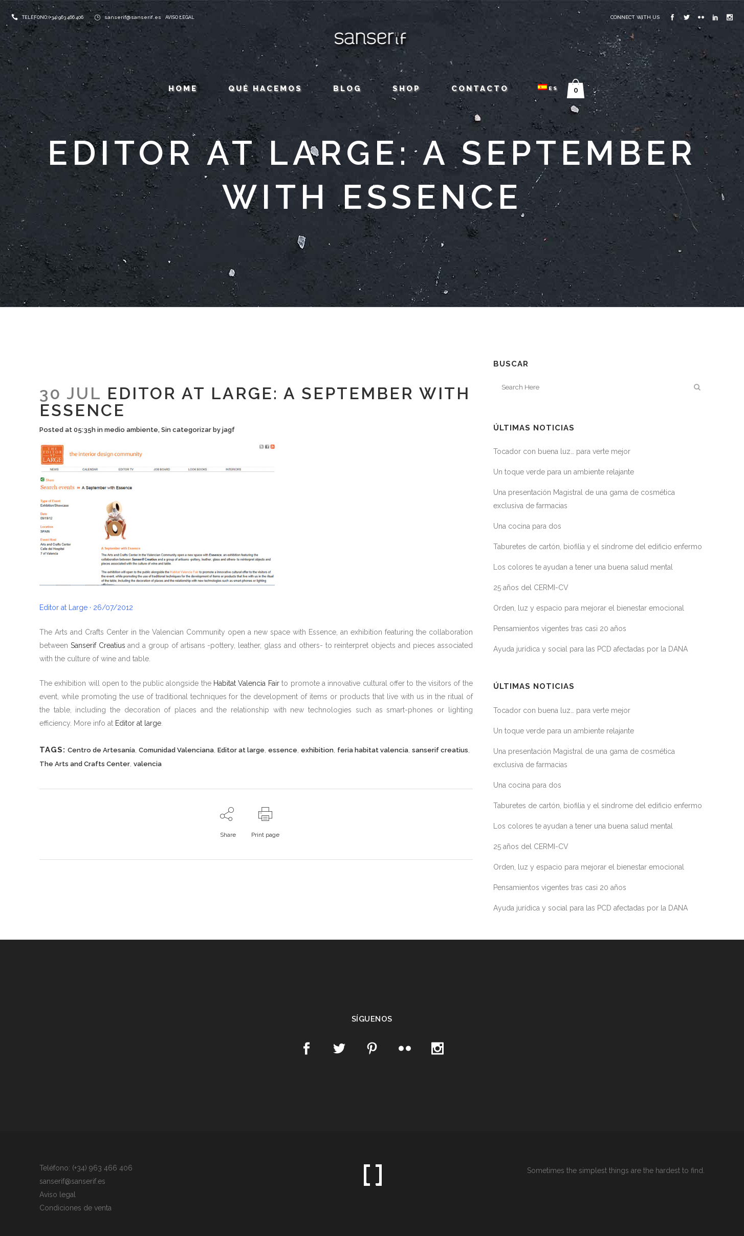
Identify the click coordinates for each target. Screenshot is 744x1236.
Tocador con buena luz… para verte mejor (561, 451)
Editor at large (138, 723)
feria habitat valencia (372, 750)
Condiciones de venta (75, 1208)
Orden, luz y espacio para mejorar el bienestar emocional (588, 608)
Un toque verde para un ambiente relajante (563, 472)
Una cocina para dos (527, 526)
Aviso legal (57, 1194)
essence (282, 750)
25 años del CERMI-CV (530, 587)
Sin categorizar (186, 429)
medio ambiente (131, 429)
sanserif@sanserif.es (132, 17)
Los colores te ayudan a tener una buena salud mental (583, 567)
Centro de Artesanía (101, 750)
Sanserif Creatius (98, 645)
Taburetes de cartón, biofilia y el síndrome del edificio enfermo (597, 547)
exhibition (317, 750)
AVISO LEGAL (179, 17)
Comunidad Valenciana (176, 750)
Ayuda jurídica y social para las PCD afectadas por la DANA (590, 649)
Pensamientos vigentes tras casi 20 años (559, 628)
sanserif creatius (440, 750)
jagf (228, 429)
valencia (148, 764)
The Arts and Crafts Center (84, 764)
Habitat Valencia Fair (246, 683)
